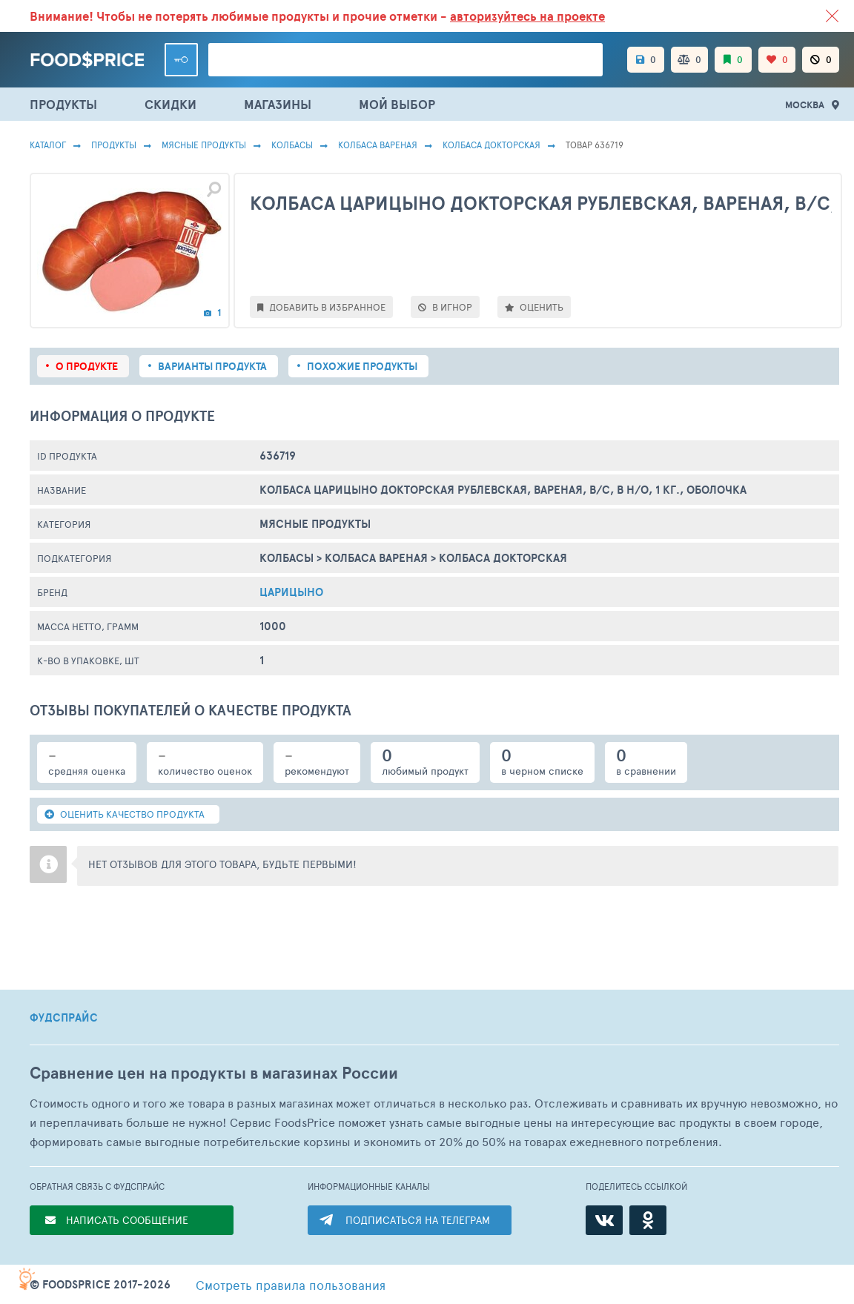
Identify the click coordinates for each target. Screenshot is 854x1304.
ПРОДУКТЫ (63, 104)
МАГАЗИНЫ (277, 104)
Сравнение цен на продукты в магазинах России (214, 1073)
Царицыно (291, 591)
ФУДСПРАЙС (64, 1018)
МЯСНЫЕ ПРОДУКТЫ (204, 144)
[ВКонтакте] (604, 1220)
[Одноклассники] (647, 1220)
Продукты (113, 144)
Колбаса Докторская (491, 144)
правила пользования (290, 1285)
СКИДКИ (170, 104)
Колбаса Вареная (377, 144)
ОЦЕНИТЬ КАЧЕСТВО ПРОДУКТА (124, 814)
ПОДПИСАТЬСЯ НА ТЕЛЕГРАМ (417, 1220)
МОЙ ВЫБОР (397, 104)
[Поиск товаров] (405, 59)
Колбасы (292, 144)
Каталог (48, 144)
